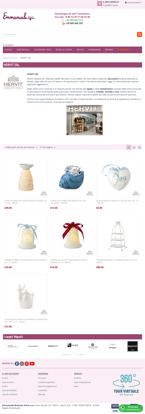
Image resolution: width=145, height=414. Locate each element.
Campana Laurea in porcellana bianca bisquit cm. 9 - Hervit (68, 261)
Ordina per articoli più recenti (21, 147)
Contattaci (42, 390)
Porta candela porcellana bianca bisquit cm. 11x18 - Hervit (25, 201)
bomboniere (39, 102)
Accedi (5, 378)
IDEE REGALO (23, 50)
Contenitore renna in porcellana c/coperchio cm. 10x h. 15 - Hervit (25, 320)
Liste (76, 386)
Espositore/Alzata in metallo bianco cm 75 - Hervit (117, 261)
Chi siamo (42, 378)
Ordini (5, 386)
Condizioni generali (46, 382)
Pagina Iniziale (10, 57)
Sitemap (41, 394)
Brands (109, 50)
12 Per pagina (48, 147)
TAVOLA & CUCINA (64, 50)
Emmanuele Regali (36, 99)
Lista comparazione (82, 382)
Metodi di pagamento (47, 386)
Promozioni (94, 50)
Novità (80, 50)
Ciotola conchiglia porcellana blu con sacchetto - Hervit (68, 201)
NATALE (8, 50)
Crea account (7, 382)
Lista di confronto (9, 394)
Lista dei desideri (9, 390)
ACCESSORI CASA (42, 50)
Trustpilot (8, 45)
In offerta (123, 50)
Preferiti (77, 378)
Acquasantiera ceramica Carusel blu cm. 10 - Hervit (117, 201)
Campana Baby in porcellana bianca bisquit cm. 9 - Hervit (25, 261)
